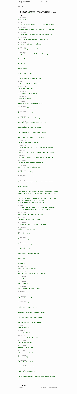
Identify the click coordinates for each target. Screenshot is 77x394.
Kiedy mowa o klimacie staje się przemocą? (31, 137)
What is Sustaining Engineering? (27, 372)
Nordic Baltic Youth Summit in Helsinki (29, 127)
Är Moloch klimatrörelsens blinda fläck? (29, 83)
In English (53, 1)
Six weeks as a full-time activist (27, 108)
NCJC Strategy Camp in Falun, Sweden (29, 78)
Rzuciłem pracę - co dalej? (25, 172)
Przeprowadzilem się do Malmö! (27, 93)
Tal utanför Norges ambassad (27, 268)
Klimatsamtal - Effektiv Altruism (27, 308)
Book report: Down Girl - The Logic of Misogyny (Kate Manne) (36, 157)
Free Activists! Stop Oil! (25, 342)
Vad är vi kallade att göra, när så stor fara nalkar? (32, 273)
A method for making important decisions (30, 322)
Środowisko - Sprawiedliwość (26, 367)
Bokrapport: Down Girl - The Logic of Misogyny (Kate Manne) (35, 147)
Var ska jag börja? (23, 283)
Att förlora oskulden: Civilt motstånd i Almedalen (32, 224)
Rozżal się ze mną (23, 239)
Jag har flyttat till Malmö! (25, 88)
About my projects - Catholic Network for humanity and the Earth (37, 34)
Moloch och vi (22, 59)
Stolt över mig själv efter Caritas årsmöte (30, 44)
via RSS (42, 379)
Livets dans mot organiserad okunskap (29, 219)
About (57, 1)
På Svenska (48, 1)
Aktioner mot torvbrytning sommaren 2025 (30, 214)
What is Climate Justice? (25, 362)
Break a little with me (24, 249)
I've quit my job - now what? (26, 177)
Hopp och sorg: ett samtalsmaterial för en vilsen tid (33, 39)
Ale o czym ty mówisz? (24, 293)
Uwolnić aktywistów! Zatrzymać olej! (28, 337)
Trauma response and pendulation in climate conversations (35, 182)
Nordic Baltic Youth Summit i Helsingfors (30, 118)
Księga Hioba (22, 19)
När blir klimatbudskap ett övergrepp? (29, 142)
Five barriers (21, 263)
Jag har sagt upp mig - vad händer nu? (29, 167)
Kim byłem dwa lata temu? (26, 352)
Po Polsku (43, 1)
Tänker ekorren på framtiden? (26, 229)
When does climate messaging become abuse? (32, 132)
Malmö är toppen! (23, 187)
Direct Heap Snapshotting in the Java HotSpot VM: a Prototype (36, 376)
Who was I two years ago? (25, 347)
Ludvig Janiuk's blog (24, 2)
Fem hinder (21, 258)
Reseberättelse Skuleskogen (26, 234)
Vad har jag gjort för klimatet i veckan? (29, 288)
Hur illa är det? (22, 278)
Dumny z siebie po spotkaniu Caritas (28, 49)
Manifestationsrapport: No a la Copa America (31, 312)
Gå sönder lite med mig (25, 244)
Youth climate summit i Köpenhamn (28, 253)
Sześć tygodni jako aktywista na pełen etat (30, 103)
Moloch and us (22, 68)
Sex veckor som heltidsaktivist (27, 113)
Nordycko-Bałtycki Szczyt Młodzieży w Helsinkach (32, 123)
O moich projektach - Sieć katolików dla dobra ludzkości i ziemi (36, 29)
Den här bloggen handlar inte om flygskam (30, 317)
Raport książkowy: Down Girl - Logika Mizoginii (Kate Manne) (36, 152)
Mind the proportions (24, 327)
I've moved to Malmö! (24, 98)
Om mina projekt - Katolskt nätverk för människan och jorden (36, 24)
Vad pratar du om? (23, 303)
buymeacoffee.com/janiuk (34, 12)
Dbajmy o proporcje (24, 332)
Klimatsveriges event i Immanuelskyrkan (30, 298)
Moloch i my (21, 64)
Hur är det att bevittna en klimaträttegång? (30, 162)
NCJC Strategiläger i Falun (26, 73)
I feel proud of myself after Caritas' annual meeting (33, 54)
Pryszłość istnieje (23, 357)
